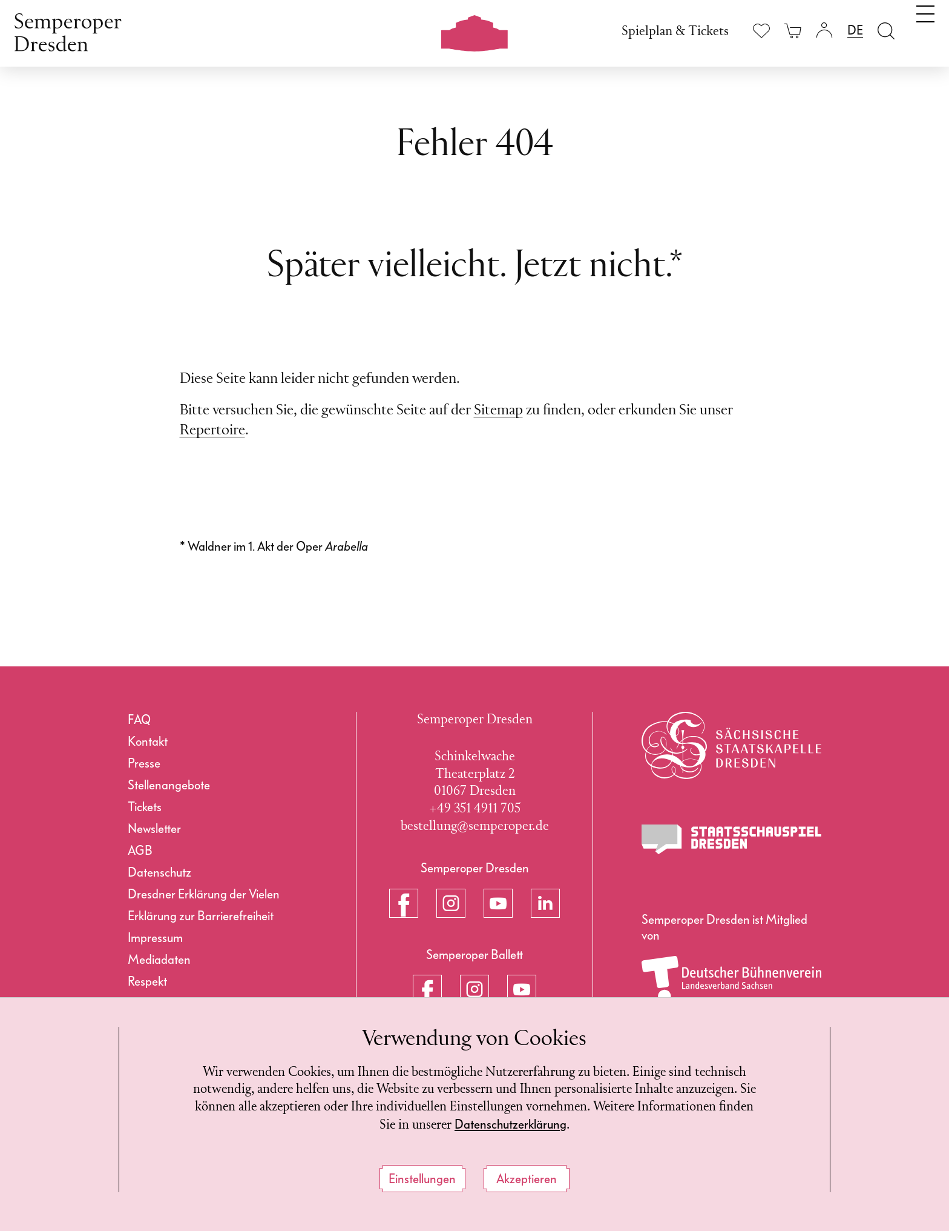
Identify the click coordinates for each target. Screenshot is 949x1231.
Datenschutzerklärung (530, 1124)
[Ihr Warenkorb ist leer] (793, 30)
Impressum (155, 937)
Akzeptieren (526, 1179)
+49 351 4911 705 (474, 809)
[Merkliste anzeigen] (761, 30)
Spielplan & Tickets (675, 31)
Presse (144, 763)
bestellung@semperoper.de (475, 826)
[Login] (824, 30)
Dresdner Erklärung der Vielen (204, 894)
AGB (140, 850)
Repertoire (212, 430)
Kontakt (148, 741)
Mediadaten (159, 959)
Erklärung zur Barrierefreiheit (201, 916)
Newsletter (154, 828)
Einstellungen (422, 1179)
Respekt (147, 981)
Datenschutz (159, 872)
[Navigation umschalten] (925, 29)
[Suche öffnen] (886, 30)
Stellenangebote (169, 785)
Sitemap (498, 410)
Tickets (145, 807)
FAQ (139, 719)
